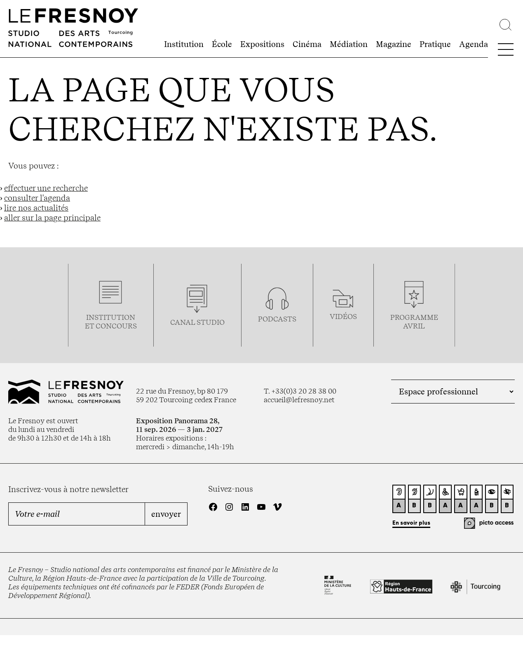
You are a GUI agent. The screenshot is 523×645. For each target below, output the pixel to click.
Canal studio (197, 322)
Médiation (349, 44)
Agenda (473, 44)
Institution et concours (111, 321)
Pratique (435, 44)
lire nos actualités (36, 208)
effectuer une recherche (46, 188)
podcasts (277, 318)
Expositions (262, 44)
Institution (184, 44)
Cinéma (307, 44)
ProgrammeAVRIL (414, 321)
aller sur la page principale (52, 218)
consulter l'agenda (37, 198)
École (222, 44)
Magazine (393, 44)
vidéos (343, 316)
